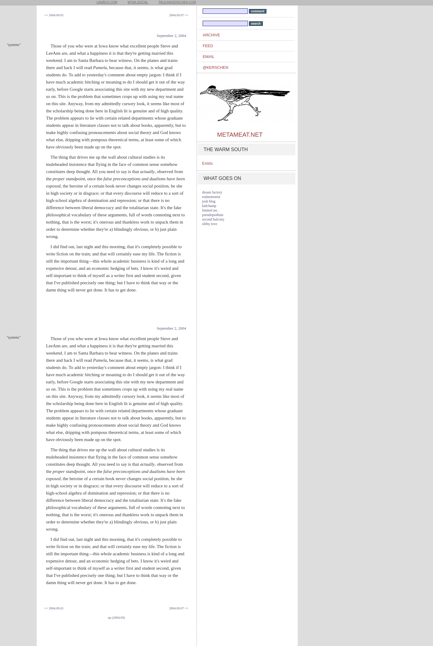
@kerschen (215, 67)
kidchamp (209, 206)
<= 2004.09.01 (54, 15)
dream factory (212, 192)
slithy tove (209, 224)
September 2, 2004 (171, 35)
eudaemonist (211, 197)
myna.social (138, 2)
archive (211, 35)
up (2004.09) (116, 617)
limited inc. (210, 210)
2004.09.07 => (179, 15)
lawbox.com (107, 2)
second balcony (213, 219)
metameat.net (240, 134)
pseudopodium (212, 215)
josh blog (208, 201)
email (208, 57)
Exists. (207, 163)
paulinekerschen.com (177, 2)
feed (208, 46)
